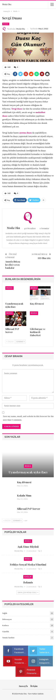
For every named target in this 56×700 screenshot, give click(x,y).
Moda (5, 24)
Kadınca (5, 625)
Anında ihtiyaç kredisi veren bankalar (12, 264)
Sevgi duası (16, 109)
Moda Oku (6, 4)
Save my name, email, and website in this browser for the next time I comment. (28, 418)
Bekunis (28, 582)
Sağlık (28, 577)
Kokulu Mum (24, 495)
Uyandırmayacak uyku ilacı (28, 472)
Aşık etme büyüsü (28, 546)
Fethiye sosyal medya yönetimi (28, 564)
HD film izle (44, 258)
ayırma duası (25, 133)
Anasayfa (23, 686)
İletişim (33, 686)
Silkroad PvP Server (28, 508)
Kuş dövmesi (24, 482)
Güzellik (5, 631)
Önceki (10, 341)
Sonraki (20, 341)
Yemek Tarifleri (8, 637)
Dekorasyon (7, 619)
